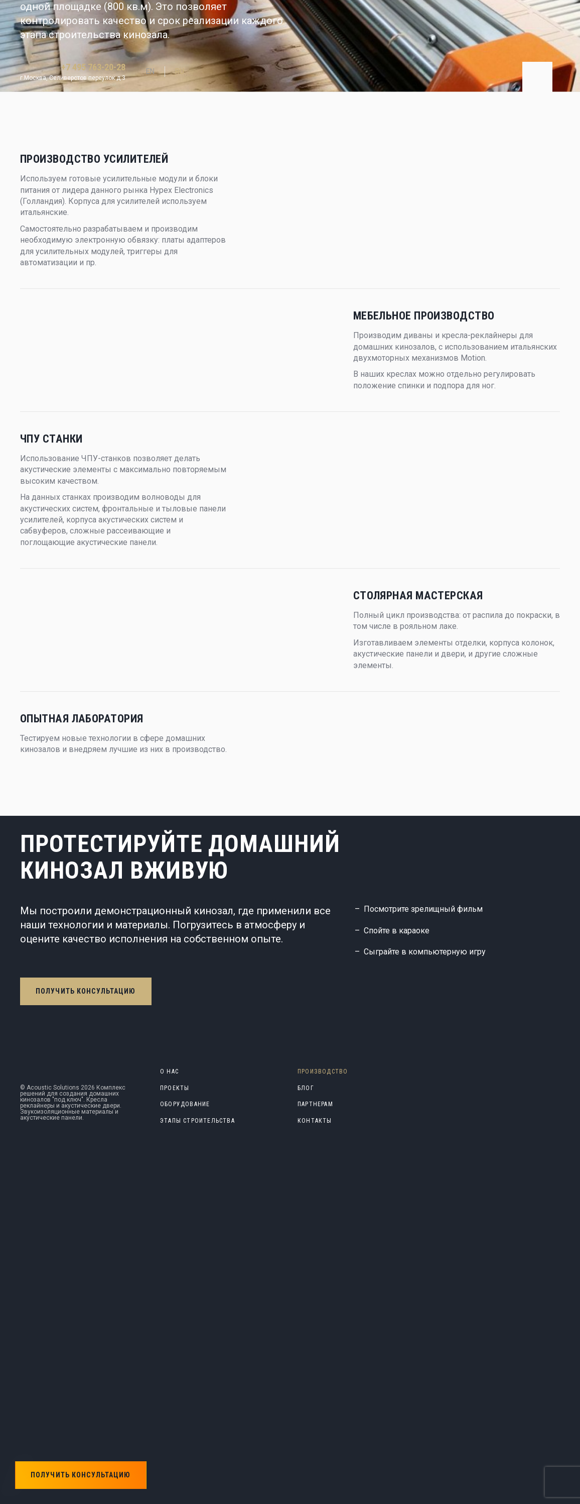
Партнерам (315, 1104)
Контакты (315, 1120)
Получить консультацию (86, 991)
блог (306, 1088)
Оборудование (185, 1104)
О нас (169, 1071)
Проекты (174, 1088)
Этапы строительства (197, 1120)
